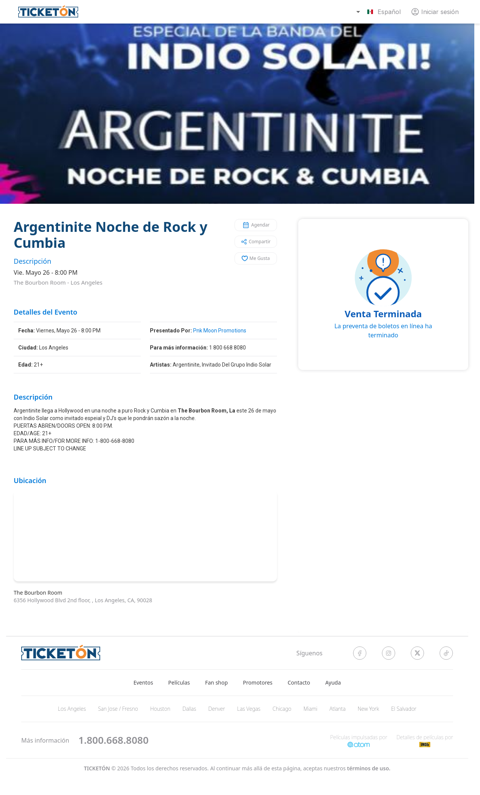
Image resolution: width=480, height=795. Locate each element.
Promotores (257, 682)
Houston (160, 708)
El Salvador (404, 708)
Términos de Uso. (368, 768)
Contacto (299, 682)
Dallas (189, 708)
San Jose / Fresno (118, 708)
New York (368, 708)
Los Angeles (86, 282)
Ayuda (333, 682)
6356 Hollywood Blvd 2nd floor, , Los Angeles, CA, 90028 (83, 600)
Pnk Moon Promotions (219, 330)
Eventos (143, 682)
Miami (311, 708)
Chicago (281, 708)
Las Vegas (248, 708)
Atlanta (337, 708)
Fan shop (216, 682)
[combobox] (379, 11)
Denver (216, 708)
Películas (179, 682)
